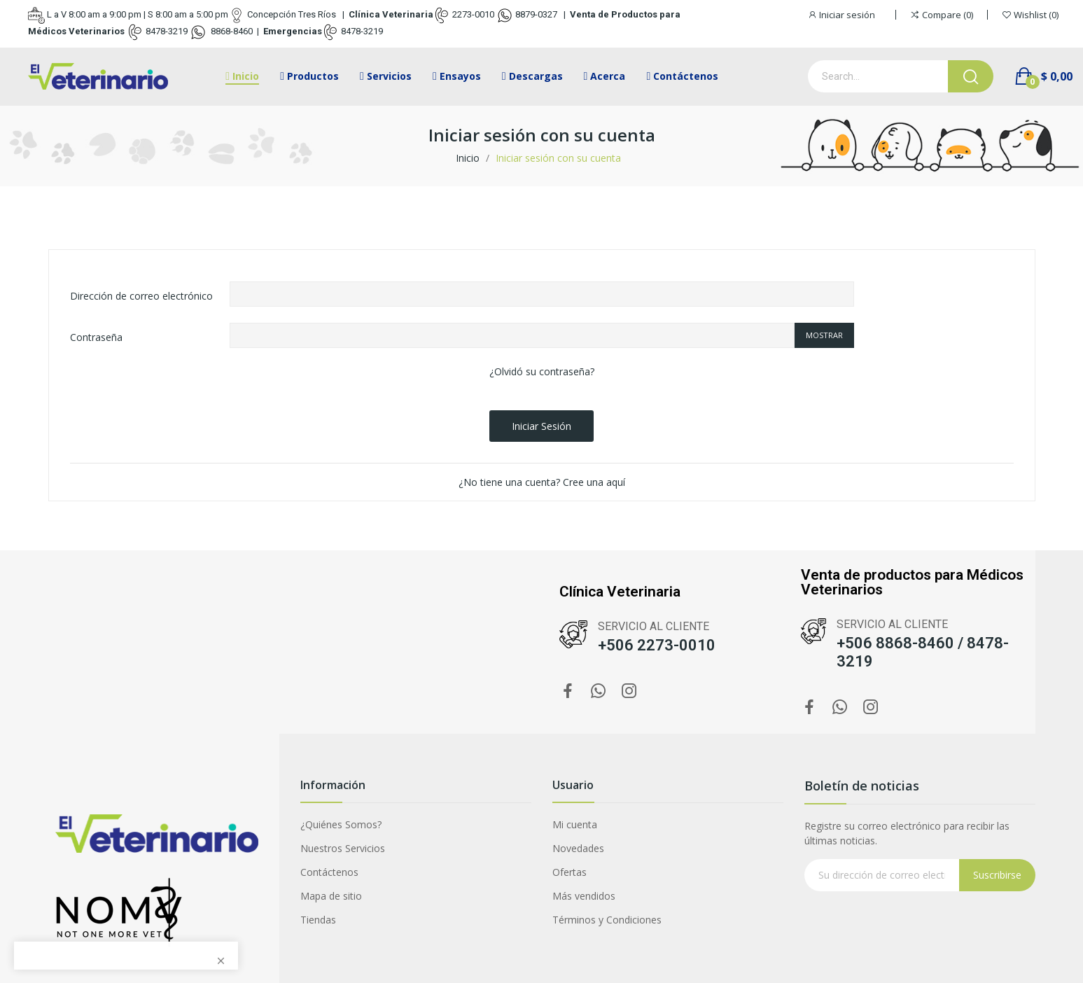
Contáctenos (329, 872)
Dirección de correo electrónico (141, 295)
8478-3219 (167, 31)
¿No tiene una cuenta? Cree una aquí (542, 482)
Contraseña (96, 337)
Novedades (578, 848)
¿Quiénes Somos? (341, 824)
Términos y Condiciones (607, 919)
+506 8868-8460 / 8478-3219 (923, 652)
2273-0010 (473, 14)
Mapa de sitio (331, 895)
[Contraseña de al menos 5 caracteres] (512, 335)
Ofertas (569, 872)
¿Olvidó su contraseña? (541, 371)
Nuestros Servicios (342, 848)
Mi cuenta (574, 824)
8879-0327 (536, 14)
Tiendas (318, 919)
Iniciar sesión (541, 426)
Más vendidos (583, 895)
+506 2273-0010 (656, 645)
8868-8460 (231, 31)
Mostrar (824, 335)
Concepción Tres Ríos (291, 14)
